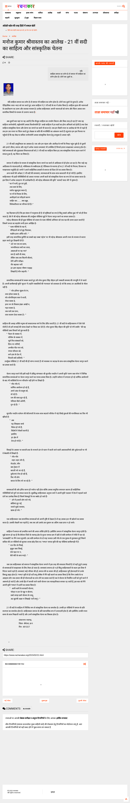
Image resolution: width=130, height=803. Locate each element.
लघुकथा (18, 13)
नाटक (76, 13)
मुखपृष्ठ (53, 792)
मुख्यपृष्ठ (44, 701)
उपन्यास (95, 13)
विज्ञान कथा (37, 18)
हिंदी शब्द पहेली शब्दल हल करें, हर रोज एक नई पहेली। (22, 30)
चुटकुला (17, 18)
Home (5, 36)
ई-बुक (27, 18)
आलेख (50, 13)
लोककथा (106, 13)
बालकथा (8, 13)
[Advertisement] (109, 40)
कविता (40, 13)
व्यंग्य (67, 13)
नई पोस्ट (7, 701)
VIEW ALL (120, 148)
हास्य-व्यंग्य (29, 13)
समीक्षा (116, 13)
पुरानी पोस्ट (82, 701)
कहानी (7, 18)
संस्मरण (85, 13)
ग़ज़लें (59, 13)
